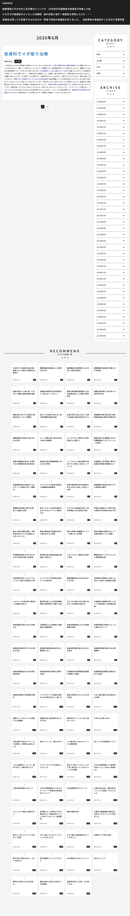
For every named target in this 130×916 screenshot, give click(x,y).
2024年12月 (101, 139)
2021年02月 (101, 260)
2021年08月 (101, 228)
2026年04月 (101, 108)
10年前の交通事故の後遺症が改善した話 (69, 8)
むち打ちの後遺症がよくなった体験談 (22, 14)
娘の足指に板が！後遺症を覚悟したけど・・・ (68, 14)
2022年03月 (101, 190)
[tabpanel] (24, 372)
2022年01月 (101, 196)
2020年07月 (101, 291)
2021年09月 (101, 222)
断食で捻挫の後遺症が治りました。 (62, 19)
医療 (98, 54)
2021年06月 (101, 234)
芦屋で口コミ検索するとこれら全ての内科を (29, 79)
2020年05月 (101, 304)
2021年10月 (101, 215)
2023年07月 (101, 165)
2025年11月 (101, 133)
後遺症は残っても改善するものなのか (22, 19)
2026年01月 (101, 120)
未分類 (99, 60)
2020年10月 (101, 279)
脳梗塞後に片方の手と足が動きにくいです (24, 8)
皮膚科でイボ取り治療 (26, 54)
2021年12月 (101, 203)
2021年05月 (101, 241)
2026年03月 (101, 114)
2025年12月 (101, 127)
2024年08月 (101, 158)
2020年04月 (101, 310)
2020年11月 (101, 272)
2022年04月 (101, 184)
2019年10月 (101, 323)
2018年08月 (101, 336)
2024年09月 (101, 152)
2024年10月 (101, 146)
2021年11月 (101, 209)
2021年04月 (101, 247)
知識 (98, 73)
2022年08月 (101, 171)
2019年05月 (101, 329)
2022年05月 (101, 177)
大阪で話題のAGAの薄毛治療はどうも (66, 65)
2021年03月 (101, 253)
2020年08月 (101, 285)
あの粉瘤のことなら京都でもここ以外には (55, 71)
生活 (98, 67)
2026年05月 (101, 101)
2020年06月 (101, 298)
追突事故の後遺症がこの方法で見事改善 (103, 19)
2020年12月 (101, 266)
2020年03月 (101, 317)
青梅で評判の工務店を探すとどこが (61, 84)
